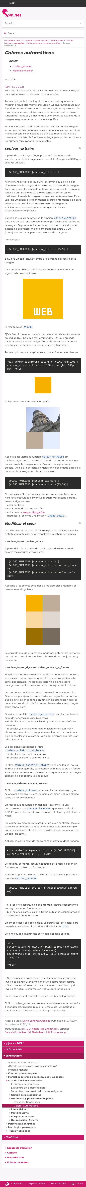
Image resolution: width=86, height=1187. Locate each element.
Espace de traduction (19, 1148)
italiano (23, 1032)
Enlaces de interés (18, 1162)
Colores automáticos (26, 1106)
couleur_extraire (22, 66)
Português (57, 1032)
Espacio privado (37, 1184)
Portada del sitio (12, 41)
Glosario (12, 1153)
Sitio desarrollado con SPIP (7, 1184)
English (49, 1029)
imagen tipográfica (34, 512)
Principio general (18, 1070)
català (35, 1029)
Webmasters (57, 41)
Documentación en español (35, 41)
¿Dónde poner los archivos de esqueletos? (32, 1066)
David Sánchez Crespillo (36, 1021)
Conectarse (17, 1184)
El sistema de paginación (25, 1084)
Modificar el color (23, 70)
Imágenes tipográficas (27, 1102)
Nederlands (39, 1032)
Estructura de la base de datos (28, 1088)
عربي (28, 1029)
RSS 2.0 (79, 1184)
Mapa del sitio (15, 1157)
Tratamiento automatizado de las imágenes (36, 1091)
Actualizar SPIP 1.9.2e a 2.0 (23, 1062)
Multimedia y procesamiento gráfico (43, 43)
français (9, 1032)
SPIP (9, 2)
